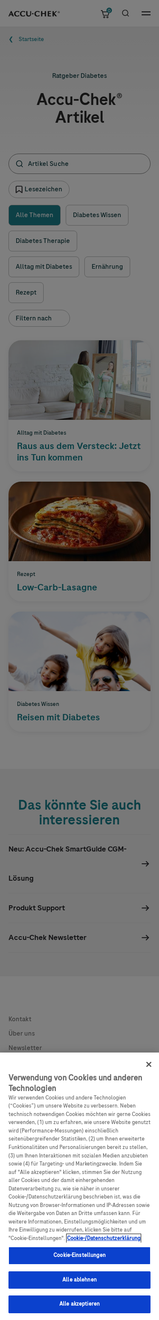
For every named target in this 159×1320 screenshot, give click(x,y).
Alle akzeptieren (79, 1310)
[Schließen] (148, 1070)
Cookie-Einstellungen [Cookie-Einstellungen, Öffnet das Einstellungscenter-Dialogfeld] (79, 1261)
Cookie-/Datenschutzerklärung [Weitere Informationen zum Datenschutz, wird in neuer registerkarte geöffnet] (103, 1244)
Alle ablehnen (79, 1286)
